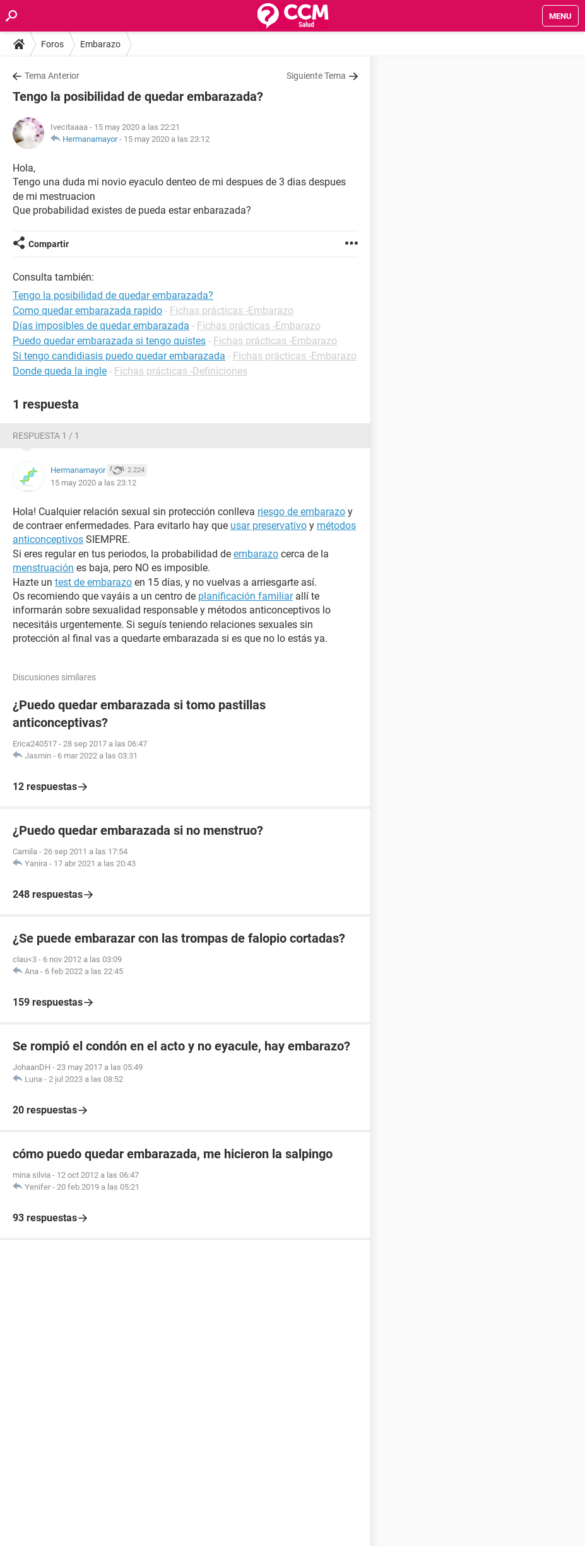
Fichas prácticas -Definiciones (180, 371)
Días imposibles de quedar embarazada (101, 326)
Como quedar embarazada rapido (87, 311)
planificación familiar (245, 596)
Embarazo (100, 44)
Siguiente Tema (316, 76)
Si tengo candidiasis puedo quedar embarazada (119, 356)
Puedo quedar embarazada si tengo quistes (109, 341)
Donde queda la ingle (60, 371)
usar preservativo (268, 526)
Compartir (48, 244)
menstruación (43, 568)
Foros (52, 44)
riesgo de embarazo (301, 512)
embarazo (255, 554)
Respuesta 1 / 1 (46, 436)
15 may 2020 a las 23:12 (167, 139)
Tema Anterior (52, 76)
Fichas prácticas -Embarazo (231, 311)
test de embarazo (93, 582)
